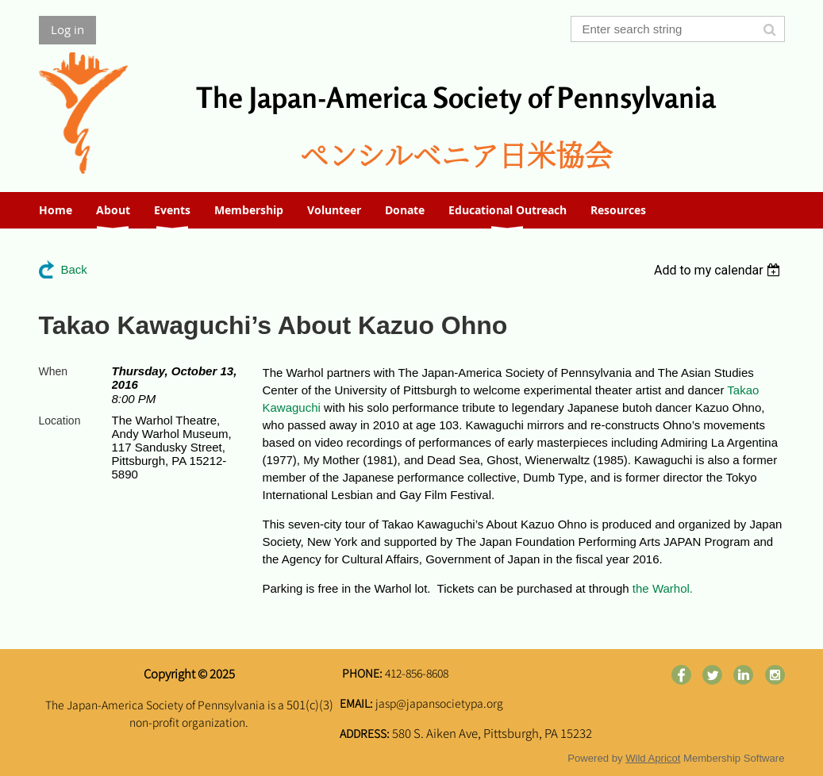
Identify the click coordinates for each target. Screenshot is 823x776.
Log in (67, 29)
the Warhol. (663, 588)
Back (74, 269)
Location (60, 420)
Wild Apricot (652, 758)
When (53, 371)
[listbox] (719, 270)
